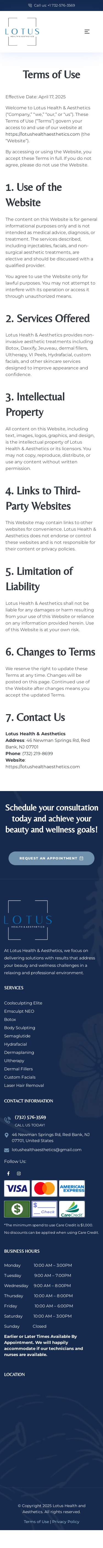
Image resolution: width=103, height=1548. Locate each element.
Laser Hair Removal (24, 1085)
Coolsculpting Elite (23, 1003)
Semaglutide (17, 1036)
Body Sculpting (19, 1027)
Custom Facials (19, 1077)
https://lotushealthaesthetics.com (42, 134)
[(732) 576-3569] (7, 1120)
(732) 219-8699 (37, 753)
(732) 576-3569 (30, 1117)
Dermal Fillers (18, 1068)
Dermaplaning (19, 1052)
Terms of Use (36, 1521)
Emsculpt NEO (19, 1011)
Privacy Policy (65, 1521)
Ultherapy (14, 1060)
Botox (10, 1019)
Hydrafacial (15, 1044)
